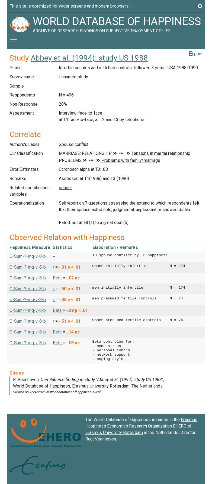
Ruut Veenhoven (100, 439)
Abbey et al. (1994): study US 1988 (89, 58)
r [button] (54, 267)
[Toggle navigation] (13, 42)
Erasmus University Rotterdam (114, 432)
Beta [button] (58, 278)
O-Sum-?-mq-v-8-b (27, 256)
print (196, 53)
